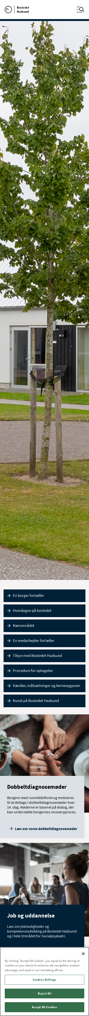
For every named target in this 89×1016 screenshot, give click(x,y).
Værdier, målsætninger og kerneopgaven (46, 685)
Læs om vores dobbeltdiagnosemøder (46, 828)
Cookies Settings (44, 980)
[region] (44, 981)
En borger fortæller (28, 595)
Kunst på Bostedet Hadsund (36, 700)
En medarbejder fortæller (33, 640)
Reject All (44, 993)
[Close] (83, 954)
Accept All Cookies (44, 1007)
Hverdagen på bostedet (32, 610)
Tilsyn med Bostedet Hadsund (37, 655)
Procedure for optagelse (33, 670)
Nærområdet (23, 625)
